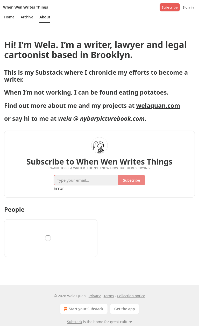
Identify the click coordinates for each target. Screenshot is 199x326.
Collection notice (131, 295)
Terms (109, 295)
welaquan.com (158, 105)
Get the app (124, 308)
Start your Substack (83, 309)
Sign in (188, 7)
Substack (74, 321)
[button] (9, 17)
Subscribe (170, 7)
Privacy (95, 295)
